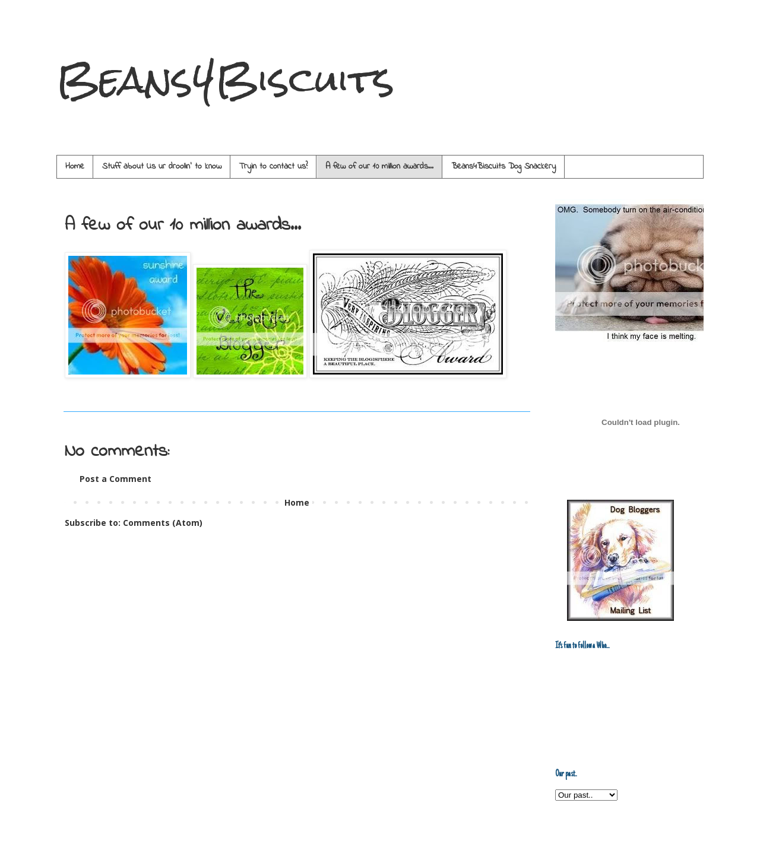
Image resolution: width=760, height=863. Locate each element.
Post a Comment (115, 478)
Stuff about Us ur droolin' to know (161, 166)
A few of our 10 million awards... (379, 166)
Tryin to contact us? (273, 166)
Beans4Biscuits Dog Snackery (503, 166)
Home (74, 166)
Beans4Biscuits (225, 79)
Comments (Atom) (162, 522)
